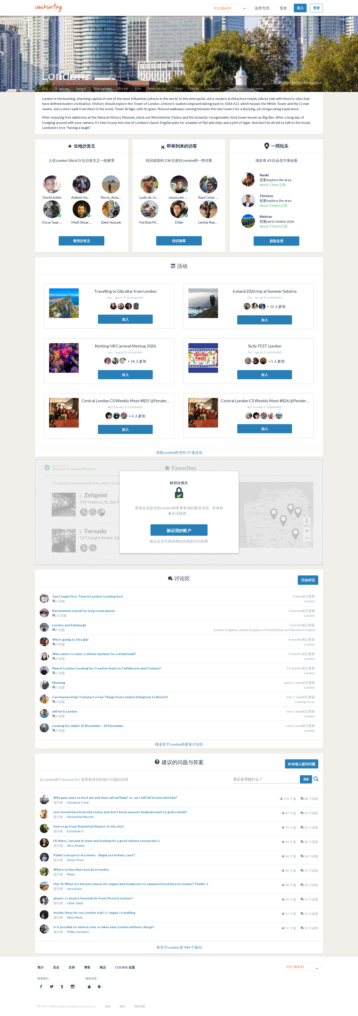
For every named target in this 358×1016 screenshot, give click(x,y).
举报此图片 (347, 19)
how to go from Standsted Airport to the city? (88, 826)
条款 (108, 1006)
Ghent (178, 88)
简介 (40, 967)
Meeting (58, 682)
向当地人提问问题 (301, 764)
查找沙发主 (81, 241)
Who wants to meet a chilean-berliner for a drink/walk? (94, 654)
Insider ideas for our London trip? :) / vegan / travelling (94, 912)
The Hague (235, 88)
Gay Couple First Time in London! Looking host (87, 596)
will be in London (64, 711)
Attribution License (310, 82)
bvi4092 (292, 82)
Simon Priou (75, 860)
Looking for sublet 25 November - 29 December (87, 726)
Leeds (194, 88)
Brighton (61, 88)
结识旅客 (179, 241)
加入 (300, 8)
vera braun (74, 889)
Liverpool (213, 88)
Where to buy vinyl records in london (81, 869)
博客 (87, 967)
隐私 (122, 1006)
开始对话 (308, 580)
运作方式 (262, 8)
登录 (316, 8)
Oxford (81, 88)
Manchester (157, 88)
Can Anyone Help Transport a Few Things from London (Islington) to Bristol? (110, 697)
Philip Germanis (78, 932)
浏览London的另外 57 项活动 (179, 452)
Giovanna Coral (78, 802)
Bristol (123, 88)
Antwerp (256, 88)
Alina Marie (75, 917)
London (309, 601)
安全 (283, 8)
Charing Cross (305, 702)
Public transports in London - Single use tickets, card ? (94, 855)
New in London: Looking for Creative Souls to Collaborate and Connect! (106, 668)
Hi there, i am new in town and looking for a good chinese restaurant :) (106, 841)
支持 (71, 967)
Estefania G (75, 831)
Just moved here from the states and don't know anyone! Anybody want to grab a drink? (120, 812)
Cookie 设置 (125, 967)
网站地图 (139, 1006)
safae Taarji (75, 903)
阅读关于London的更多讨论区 (179, 744)
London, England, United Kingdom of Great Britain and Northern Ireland (264, 630)
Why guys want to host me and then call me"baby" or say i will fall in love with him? (115, 797)
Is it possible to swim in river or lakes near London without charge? (103, 927)
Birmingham (102, 88)
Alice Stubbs (76, 845)
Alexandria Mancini (80, 817)
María (71, 874)
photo (281, 82)
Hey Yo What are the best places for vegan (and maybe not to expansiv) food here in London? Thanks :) (130, 884)
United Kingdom (60, 65)
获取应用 (276, 241)
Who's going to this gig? (70, 639)
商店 (103, 967)
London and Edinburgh (69, 625)
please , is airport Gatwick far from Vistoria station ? (93, 898)
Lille (138, 88)
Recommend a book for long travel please (83, 611)
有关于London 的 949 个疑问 (179, 947)
